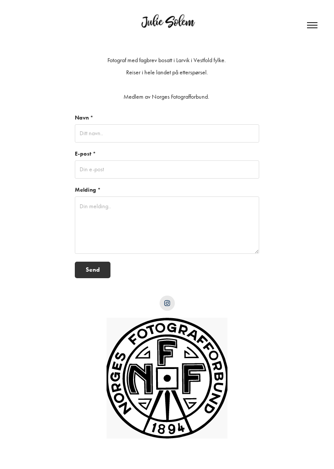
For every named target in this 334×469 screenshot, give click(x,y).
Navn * (84, 117)
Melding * (88, 189)
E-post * (85, 153)
